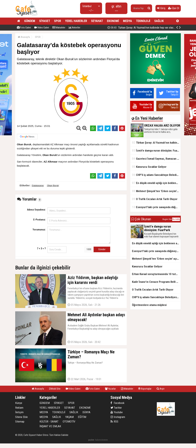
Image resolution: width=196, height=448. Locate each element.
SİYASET (44, 21)
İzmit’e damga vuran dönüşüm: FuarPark (156, 150)
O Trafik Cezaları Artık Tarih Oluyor (154, 199)
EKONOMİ (113, 21)
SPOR (57, 21)
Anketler (74, 27)
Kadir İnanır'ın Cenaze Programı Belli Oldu (156, 281)
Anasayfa (24, 37)
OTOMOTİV (69, 421)
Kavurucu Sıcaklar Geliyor (149, 167)
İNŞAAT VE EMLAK (50, 426)
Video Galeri (41, 27)
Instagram (118, 417)
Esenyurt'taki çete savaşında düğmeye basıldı (156, 207)
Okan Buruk (53, 185)
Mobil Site (54, 388)
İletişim (19, 412)
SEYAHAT (97, 21)
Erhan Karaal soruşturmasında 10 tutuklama (156, 274)
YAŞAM (69, 417)
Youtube (117, 412)
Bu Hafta (176, 219)
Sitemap (19, 421)
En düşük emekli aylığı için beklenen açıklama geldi (156, 183)
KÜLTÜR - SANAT (49, 421)
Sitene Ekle (21, 417)
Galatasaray (38, 185)
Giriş (161, 8)
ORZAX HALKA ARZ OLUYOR (153, 27)
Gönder (101, 249)
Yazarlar (110, 388)
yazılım (91, 440)
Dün (170, 219)
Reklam (19, 407)
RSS (114, 421)
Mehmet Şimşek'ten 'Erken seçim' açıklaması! (156, 191)
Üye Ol (173, 8)
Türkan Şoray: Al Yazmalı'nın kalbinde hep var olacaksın (156, 142)
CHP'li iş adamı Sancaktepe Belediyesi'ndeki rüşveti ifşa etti (156, 175)
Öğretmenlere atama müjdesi (149, 305)
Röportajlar (144, 388)
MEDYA (127, 21)
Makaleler (58, 27)
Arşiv (160, 388)
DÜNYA (86, 412)
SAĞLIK (159, 21)
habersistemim (101, 440)
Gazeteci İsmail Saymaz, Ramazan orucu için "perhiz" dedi (156, 158)
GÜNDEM (29, 21)
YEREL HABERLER (76, 21)
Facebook (117, 403)
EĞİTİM (82, 417)
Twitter (116, 407)
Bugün (165, 219)
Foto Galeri (24, 27)
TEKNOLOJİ (143, 21)
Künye (18, 403)
